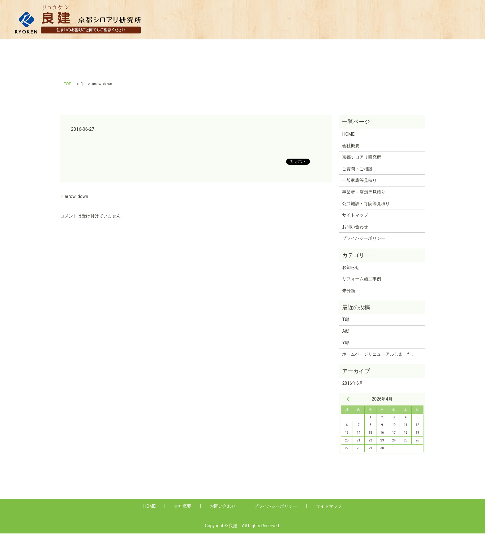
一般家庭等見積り (317, 19)
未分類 (348, 292)
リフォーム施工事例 (361, 280)
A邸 (345, 332)
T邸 (345, 321)
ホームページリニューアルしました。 (379, 355)
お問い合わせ (355, 228)
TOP (67, 86)
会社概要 (254, 19)
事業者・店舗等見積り (373, 19)
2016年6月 (352, 385)
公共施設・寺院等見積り (437, 19)
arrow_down (76, 197)
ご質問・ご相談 (357, 170)
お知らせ (350, 268)
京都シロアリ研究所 (361, 158)
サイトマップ (355, 216)
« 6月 (348, 401)
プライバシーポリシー (363, 240)
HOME (225, 19)
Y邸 (345, 344)
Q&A (280, 19)
